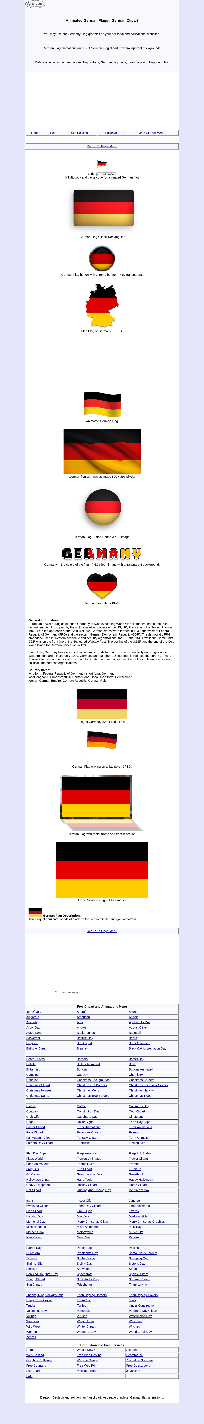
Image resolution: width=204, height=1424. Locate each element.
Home (35, 133)
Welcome (135, 1321)
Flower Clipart (138, 1158)
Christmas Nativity (141, 1090)
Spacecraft (84, 1274)
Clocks (31, 1106)
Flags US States (140, 1153)
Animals (31, 1022)
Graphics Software (39, 1360)
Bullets (31, 1064)
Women (31, 1331)
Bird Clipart (84, 1043)
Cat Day (82, 1074)
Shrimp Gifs (34, 1263)
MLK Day (135, 1227)
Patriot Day (34, 1247)
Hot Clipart (33, 1190)
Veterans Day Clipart (143, 1310)
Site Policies (79, 133)
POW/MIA (33, 1253)
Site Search (34, 1370)
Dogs (30, 1122)
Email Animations (88, 1127)
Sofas (133, 1268)
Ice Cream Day (139, 1190)
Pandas (134, 1237)
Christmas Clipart (38, 1085)
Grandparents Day (89, 1174)
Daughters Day (87, 1116)
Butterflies (33, 1069)
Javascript (133, 1370)
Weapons (32, 1321)
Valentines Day (36, 1310)
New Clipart (34, 1237)
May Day (83, 1216)
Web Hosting (35, 1355)
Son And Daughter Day (42, 1274)
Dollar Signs (85, 1122)
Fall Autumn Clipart (39, 1137)
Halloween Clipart (38, 1179)
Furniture (135, 1169)
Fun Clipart (84, 1169)
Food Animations (37, 1164)
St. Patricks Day (88, 1279)
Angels (133, 1017)
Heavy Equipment (38, 1185)
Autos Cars (34, 1032)
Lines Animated (139, 1206)
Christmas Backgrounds (93, 1080)
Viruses (82, 1316)
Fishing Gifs (137, 1143)
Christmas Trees (140, 1095)
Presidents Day (87, 1253)
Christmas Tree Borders (93, 1095)
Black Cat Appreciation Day (147, 1048)
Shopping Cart (139, 1258)
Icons (30, 1200)
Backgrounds (86, 1032)
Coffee (81, 1106)
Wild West (33, 1326)
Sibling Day (84, 1263)
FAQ (29, 1376)
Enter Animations (140, 1127)
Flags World (34, 1158)
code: (91, 173)
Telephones (85, 1284)
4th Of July (33, 1011)
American (83, 1017)
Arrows (81, 1027)
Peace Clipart (86, 1247)
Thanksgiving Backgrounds (44, 1295)
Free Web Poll (86, 1365)
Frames (134, 1164)
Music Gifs (136, 1232)
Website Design (87, 1360)
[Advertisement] (102, 101)
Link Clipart (84, 1211)
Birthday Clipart (36, 1048)
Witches (134, 1326)
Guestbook (136, 1174)
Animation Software (139, 1360)
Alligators (32, 1017)
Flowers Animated (89, 1158)
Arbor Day (33, 1027)
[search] (102, 993)
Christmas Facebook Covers (148, 1085)
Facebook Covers (89, 1132)
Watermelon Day (140, 1316)
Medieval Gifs (138, 1216)
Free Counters (36, 1365)
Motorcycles (85, 1232)
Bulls (132, 1064)
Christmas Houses (39, 1090)
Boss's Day (136, 1059)
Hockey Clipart (87, 1185)
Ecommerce (134, 1355)
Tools (132, 1300)
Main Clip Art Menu (151, 133)
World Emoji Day (140, 1331)
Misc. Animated (87, 1227)
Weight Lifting (86, 1321)
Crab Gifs (32, 1116)
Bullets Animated (88, 1064)
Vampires (83, 1310)
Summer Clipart (139, 1279)
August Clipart (138, 1027)
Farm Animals (138, 1137)
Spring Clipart (35, 1279)
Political (134, 1247)
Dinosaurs (136, 1116)
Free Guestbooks (138, 1365)
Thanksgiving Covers (143, 1295)
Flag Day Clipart (37, 1153)
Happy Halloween (141, 1179)
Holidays (111, 133)
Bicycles (32, 1043)
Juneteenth (136, 1200)
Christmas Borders (142, 1080)
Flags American (87, 1153)
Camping (32, 1074)
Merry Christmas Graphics (147, 1221)
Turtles (81, 1305)
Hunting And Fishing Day (94, 1190)
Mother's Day (35, 1232)
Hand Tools (84, 1179)
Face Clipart (34, 1132)
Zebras (31, 1337)
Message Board (87, 1370)
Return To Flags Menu (102, 146)
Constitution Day (88, 1111)
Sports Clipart (138, 1274)
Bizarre (82, 1048)
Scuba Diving (86, 1258)
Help (53, 133)
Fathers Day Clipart (39, 1143)
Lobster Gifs (34, 1216)
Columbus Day (139, 1106)
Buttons (82, 1069)
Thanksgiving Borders (92, 1295)
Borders (82, 1059)
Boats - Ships (35, 1059)
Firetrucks (83, 1143)
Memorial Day (35, 1221)
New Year (83, 1237)
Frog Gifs (32, 1169)
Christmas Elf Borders (92, 1085)
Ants (80, 1022)
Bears (133, 1038)
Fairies (133, 1132)
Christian (32, 1080)
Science (31, 1258)
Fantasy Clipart (87, 1137)
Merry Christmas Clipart (93, 1221)
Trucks (30, 1305)
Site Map (132, 1349)
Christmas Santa (37, 1095)
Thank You (84, 1300)
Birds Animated (139, 1043)
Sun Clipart (34, 1284)
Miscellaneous (36, 1227)
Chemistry (136, 1074)
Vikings (31, 1316)
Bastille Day (85, 1038)
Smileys (31, 1268)
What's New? (86, 1349)
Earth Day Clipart (140, 1122)
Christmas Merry (88, 1090)
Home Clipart (138, 1185)
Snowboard (84, 1268)
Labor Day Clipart (89, 1206)
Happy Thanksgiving (40, 1300)
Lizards (134, 1211)
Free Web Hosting (89, 1355)
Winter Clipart (86, 1326)
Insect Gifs (84, 1200)
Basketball (33, 1038)
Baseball (135, 1032)
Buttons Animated (141, 1069)
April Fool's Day (139, 1022)
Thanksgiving (138, 1284)
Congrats (32, 1111)
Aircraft (82, 1011)
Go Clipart (33, 1174)
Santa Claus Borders (143, 1253)
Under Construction (142, 1305)
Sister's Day (137, 1263)
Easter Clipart (35, 1127)
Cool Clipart (137, 1111)
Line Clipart (34, 1211)
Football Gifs (85, 1164)
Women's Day (86, 1331)
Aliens (133, 1011)
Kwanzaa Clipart (37, 1206)
